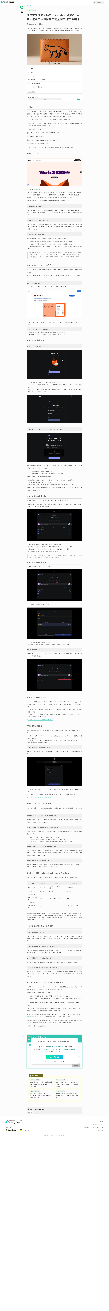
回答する (76, 1065)
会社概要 (100, 1130)
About (101, 1121)
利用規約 (86, 1127)
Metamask (38, 189)
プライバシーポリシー (97, 1127)
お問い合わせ (95, 1124)
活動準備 (30, 1112)
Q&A (102, 1124)
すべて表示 (31, 91)
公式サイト (32, 287)
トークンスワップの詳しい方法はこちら (39, 797)
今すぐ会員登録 (54, 1057)
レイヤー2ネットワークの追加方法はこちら (40, 719)
